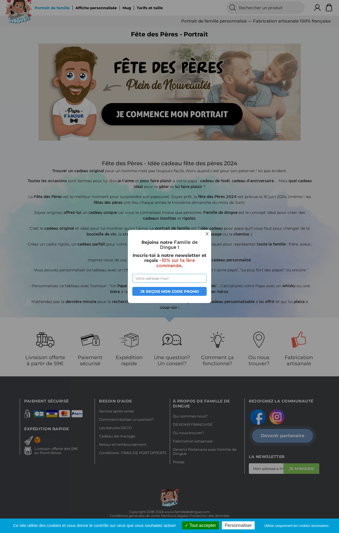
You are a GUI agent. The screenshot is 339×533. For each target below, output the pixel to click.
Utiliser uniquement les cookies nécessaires (296, 526)
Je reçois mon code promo (169, 291)
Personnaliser (238, 525)
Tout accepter (200, 525)
